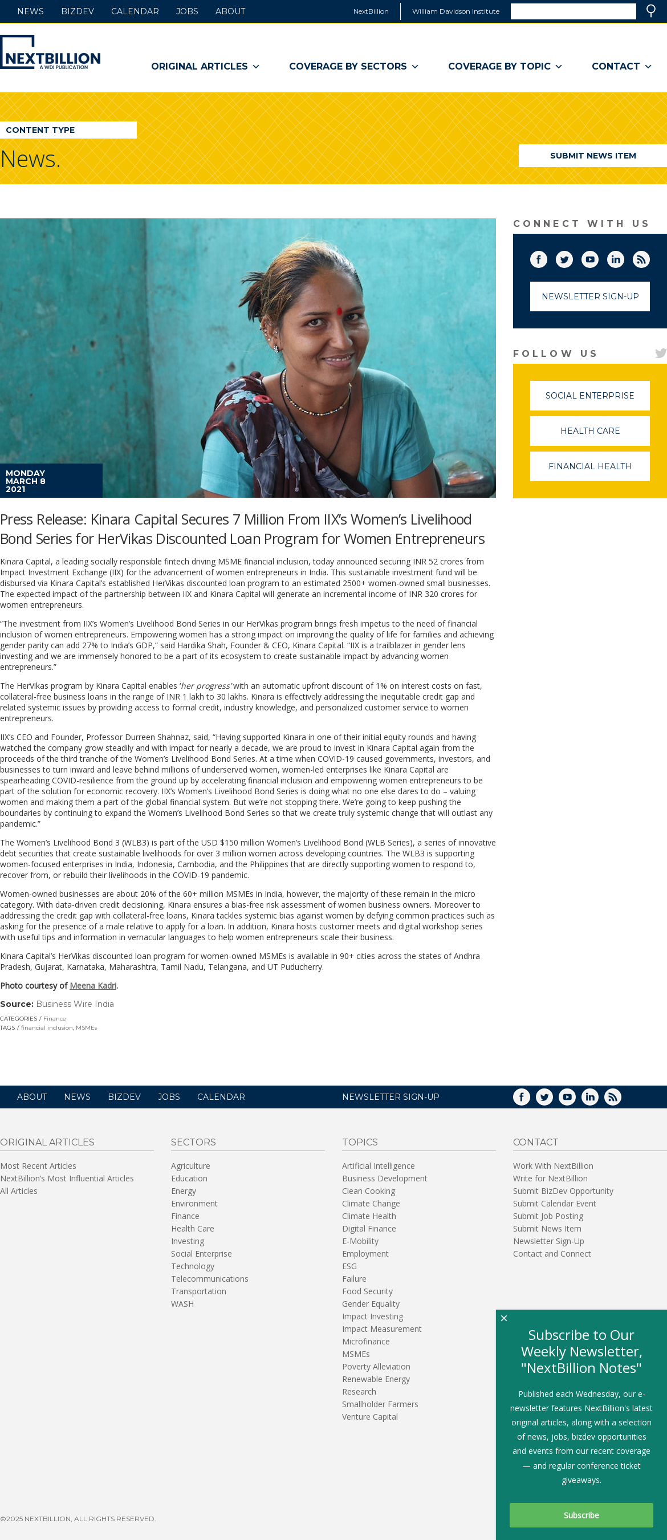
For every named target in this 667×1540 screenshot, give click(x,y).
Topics (360, 1142)
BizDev (77, 11)
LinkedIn (623, 257)
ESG (349, 1266)
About (230, 11)
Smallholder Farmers (380, 1404)
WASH (182, 1303)
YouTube (598, 257)
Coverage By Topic (505, 66)
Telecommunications (210, 1278)
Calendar (135, 11)
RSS (649, 257)
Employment (365, 1253)
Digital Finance (369, 1228)
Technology (192, 1266)
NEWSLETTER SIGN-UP (391, 1097)
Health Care (605, 436)
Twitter (572, 257)
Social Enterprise (598, 401)
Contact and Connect (552, 1253)
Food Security (367, 1291)
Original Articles (206, 66)
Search (651, 11)
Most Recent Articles (38, 1165)
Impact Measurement (382, 1328)
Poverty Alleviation (376, 1366)
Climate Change (371, 1203)
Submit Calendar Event (554, 1203)
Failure (354, 1278)
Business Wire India (75, 1004)
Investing (187, 1241)
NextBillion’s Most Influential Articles (67, 1178)
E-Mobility (360, 1241)
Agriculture (190, 1165)
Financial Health (599, 471)
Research (359, 1391)
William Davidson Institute (455, 11)
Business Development (385, 1178)
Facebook (546, 257)
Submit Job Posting (548, 1215)
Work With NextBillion (553, 1165)
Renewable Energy (376, 1379)
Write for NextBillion (550, 1178)
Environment (194, 1203)
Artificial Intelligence (378, 1165)
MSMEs (86, 1027)
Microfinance (366, 1341)
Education (189, 1178)
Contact (622, 66)
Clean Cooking (368, 1190)
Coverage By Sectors (354, 66)
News (30, 11)
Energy (183, 1190)
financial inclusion (47, 1027)
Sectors (193, 1142)
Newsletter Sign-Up (590, 296)
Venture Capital (370, 1416)
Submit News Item (593, 156)
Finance (54, 1018)
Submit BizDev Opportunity (563, 1190)
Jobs (187, 11)
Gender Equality (371, 1303)
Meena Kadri (93, 985)
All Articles (19, 1190)
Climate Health (369, 1215)
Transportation (198, 1291)
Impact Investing (372, 1316)
